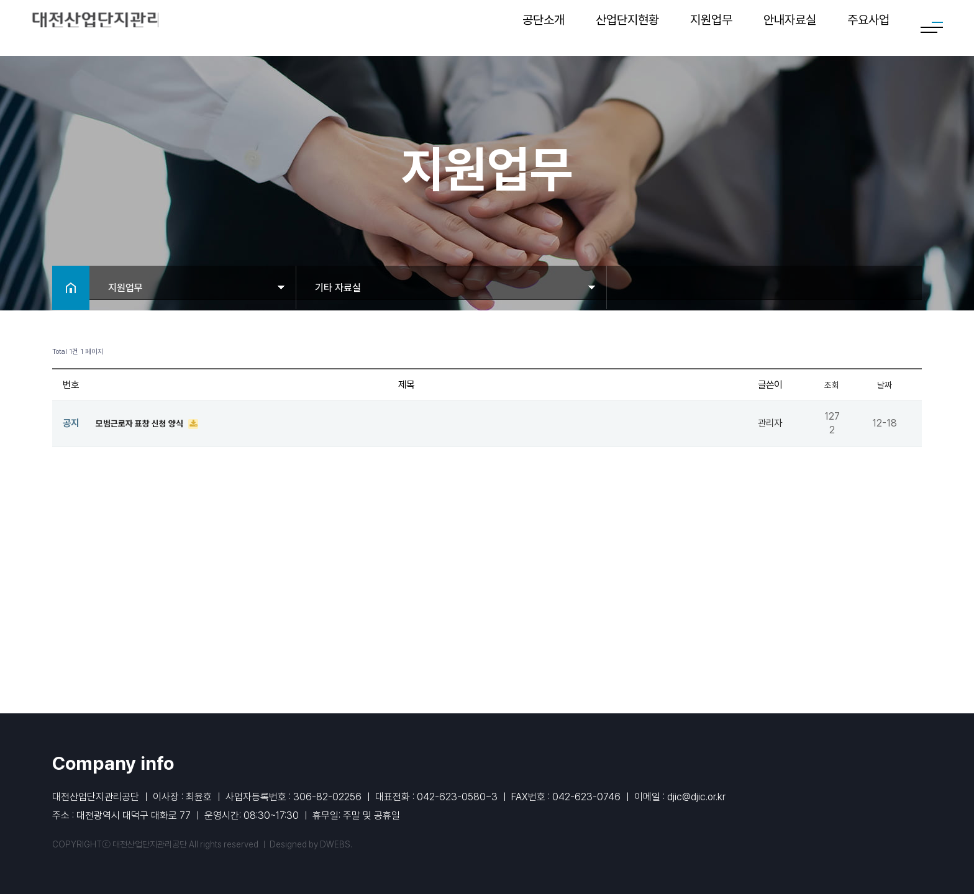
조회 (832, 385)
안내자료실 (789, 27)
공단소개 (543, 27)
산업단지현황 (627, 27)
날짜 (884, 385)
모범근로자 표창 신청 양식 (145, 423)
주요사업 (868, 27)
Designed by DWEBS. (311, 844)
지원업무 (711, 27)
